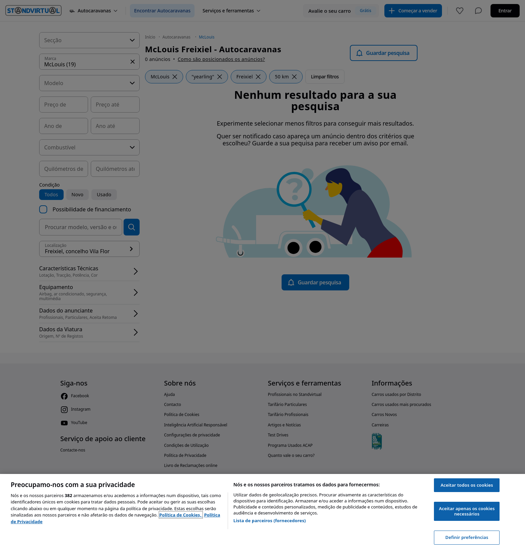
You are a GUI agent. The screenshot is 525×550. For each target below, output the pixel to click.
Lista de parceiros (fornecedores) (269, 521)
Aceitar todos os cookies (467, 485)
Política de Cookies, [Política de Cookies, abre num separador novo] (181, 515)
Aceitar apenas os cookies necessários (467, 511)
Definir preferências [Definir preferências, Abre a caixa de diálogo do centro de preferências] (466, 537)
